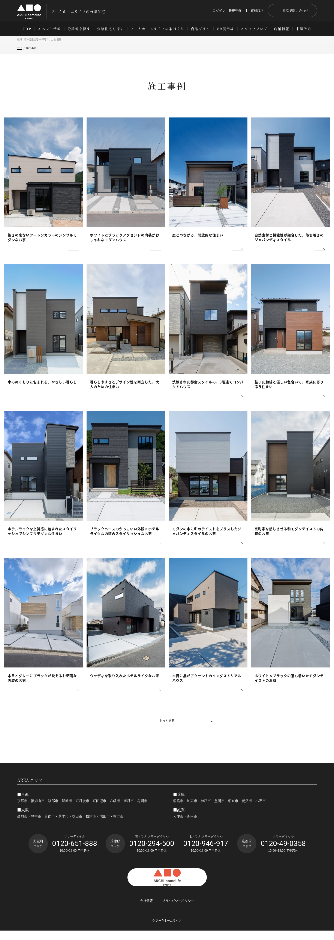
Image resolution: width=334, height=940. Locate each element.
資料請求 (257, 10)
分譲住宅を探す (110, 28)
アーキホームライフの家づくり (157, 28)
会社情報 (146, 910)
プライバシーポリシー (178, 910)
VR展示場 (225, 28)
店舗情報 (281, 28)
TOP (27, 28)
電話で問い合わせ (295, 10)
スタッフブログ (254, 28)
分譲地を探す (79, 28)
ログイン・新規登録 (227, 10)
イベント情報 (49, 28)
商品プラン (200, 28)
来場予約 (303, 28)
